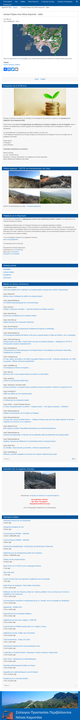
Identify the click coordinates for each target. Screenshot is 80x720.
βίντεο (16, 58)
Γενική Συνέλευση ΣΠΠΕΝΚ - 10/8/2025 (16, 533)
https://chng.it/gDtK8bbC (10, 239)
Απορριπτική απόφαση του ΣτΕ (13, 527)
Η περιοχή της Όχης (47, 1)
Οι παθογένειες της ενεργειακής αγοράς (16, 400)
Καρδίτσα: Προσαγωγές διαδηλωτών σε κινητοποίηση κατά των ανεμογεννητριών (29, 441)
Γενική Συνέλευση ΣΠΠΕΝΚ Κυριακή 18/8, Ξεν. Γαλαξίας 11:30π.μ (24, 626)
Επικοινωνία (7, 4)
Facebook (16, 252)
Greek (37, 79)
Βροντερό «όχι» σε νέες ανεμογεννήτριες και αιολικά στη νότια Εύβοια (25, 374)
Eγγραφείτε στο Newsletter (11, 254)
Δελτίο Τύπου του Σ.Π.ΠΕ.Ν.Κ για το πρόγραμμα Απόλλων (22, 566)
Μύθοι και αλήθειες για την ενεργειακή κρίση (17, 393)
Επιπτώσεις (7, 277)
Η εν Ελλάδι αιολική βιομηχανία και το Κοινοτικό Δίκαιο (20, 303)
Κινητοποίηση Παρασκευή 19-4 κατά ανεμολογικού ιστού (21, 646)
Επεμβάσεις (7, 275)
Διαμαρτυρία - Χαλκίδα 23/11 (12, 607)
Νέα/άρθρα (7, 269)
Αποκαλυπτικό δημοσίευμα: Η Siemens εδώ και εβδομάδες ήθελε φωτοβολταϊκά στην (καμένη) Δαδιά (36, 435)
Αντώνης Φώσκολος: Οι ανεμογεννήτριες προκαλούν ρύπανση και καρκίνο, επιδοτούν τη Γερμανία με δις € (37, 387)
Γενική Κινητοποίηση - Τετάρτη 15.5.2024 (16, 639)
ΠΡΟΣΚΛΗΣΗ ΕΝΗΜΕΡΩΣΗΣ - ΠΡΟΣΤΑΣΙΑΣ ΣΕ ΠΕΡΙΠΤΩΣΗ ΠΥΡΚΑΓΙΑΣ (28, 546)
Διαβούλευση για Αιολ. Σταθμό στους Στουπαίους (19, 633)
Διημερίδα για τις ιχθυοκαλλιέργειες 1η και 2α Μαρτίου (20, 672)
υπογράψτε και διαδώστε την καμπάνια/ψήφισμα (44, 495)
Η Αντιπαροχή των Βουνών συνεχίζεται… (16, 368)
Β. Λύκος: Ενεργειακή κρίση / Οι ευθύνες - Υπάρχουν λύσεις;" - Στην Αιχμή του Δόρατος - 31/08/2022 (35, 406)
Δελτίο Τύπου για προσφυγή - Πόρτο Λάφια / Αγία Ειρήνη (21, 585)
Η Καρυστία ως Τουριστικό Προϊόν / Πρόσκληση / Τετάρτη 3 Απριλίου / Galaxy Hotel (30, 652)
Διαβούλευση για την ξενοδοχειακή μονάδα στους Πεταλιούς (22, 553)
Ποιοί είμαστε (7, 1)
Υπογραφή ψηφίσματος (34, 206)
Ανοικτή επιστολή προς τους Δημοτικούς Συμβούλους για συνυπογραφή (26, 579)
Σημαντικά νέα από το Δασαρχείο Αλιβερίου (17, 613)
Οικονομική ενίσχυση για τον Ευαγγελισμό (17, 520)
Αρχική (15, 7)
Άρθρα (23, 1)
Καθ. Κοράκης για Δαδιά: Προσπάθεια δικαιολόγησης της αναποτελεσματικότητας (29, 428)
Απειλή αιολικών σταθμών (12, 64)
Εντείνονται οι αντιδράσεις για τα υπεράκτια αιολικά (19, 315)
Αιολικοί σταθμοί (8, 272)
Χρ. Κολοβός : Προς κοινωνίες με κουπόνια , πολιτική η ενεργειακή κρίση (26, 448)
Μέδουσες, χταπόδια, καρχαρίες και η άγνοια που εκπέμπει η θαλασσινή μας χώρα (30, 454)
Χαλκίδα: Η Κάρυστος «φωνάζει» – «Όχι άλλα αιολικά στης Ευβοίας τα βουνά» (28, 309)
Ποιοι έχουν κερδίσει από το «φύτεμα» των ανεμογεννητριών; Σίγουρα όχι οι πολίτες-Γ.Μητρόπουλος (35, 290)
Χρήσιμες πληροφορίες (65, 1)
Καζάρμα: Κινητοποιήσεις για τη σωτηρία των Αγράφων (21, 413)
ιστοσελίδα (17, 250)
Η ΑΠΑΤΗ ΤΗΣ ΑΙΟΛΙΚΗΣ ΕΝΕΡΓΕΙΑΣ (16, 380)
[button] (76, 1)
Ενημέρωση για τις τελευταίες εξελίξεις (15, 678)
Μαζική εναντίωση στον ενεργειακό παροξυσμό (18, 322)
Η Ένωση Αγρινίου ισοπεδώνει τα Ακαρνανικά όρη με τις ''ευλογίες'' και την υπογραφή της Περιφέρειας (36, 600)
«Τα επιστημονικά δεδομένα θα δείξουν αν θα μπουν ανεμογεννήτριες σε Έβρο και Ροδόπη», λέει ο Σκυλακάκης (39, 335)
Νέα (16, 1)
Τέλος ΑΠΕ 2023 (8, 572)
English (43, 79)
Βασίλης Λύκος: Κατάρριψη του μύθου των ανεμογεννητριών (22, 296)
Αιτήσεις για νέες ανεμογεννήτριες (14, 559)
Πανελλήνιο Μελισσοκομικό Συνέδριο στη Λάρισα (19, 665)
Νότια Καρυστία (33, 1)
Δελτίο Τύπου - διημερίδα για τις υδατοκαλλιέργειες (19, 659)
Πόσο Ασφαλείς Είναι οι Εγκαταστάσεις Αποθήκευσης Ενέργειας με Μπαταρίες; (28, 328)
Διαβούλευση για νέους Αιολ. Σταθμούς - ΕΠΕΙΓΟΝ (19, 620)
